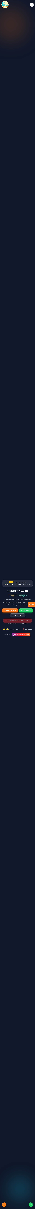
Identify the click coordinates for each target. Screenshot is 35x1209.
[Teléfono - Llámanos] (4, 1204)
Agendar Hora (10, 610)
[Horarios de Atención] (31, 604)
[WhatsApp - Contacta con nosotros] (31, 1204)
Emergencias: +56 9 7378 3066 (17, 620)
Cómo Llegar (17, 615)
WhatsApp (26, 610)
